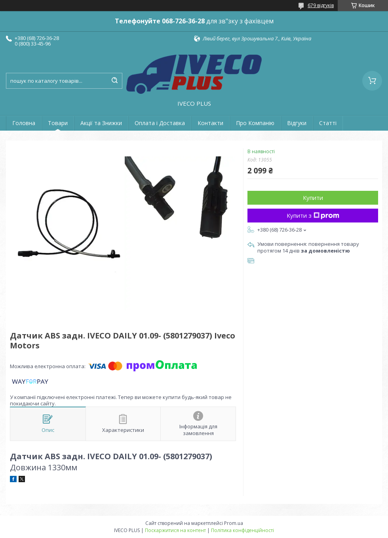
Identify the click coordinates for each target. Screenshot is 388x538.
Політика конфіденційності (242, 530)
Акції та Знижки (101, 123)
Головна (23, 123)
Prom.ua (233, 523)
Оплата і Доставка (160, 123)
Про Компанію (255, 123)
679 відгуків (321, 5)
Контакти (210, 123)
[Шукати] (114, 81)
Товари (58, 123)
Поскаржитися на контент (175, 530)
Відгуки (296, 123)
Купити (313, 198)
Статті (328, 123)
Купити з (313, 215)
